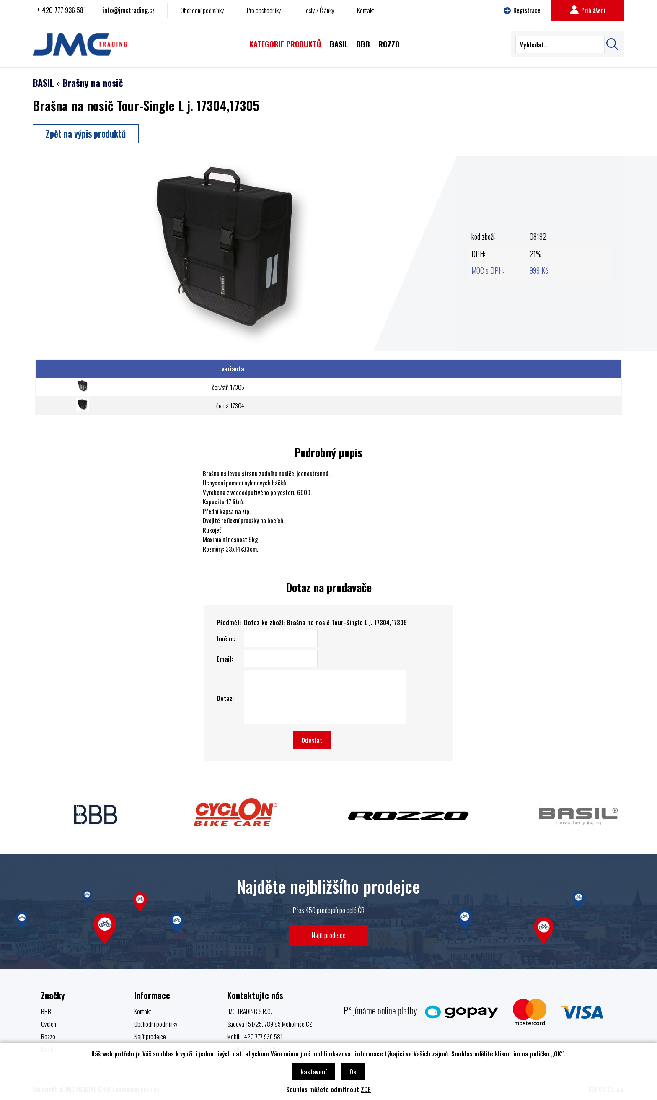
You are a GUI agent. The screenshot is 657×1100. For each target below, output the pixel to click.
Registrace (522, 10)
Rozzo (48, 1036)
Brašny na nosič (92, 82)
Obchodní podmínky (202, 10)
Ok (352, 1071)
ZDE (366, 1089)
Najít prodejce (329, 935)
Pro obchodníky (264, 10)
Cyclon (48, 1023)
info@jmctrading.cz (129, 10)
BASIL (43, 82)
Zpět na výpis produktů (86, 133)
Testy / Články (319, 10)
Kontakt (365, 10)
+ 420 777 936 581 (61, 10)
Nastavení (313, 1071)
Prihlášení (587, 10)
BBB (46, 1011)
